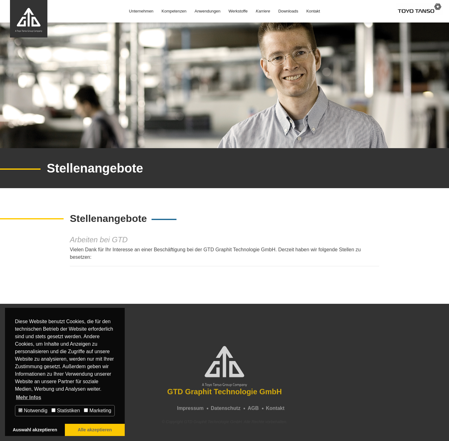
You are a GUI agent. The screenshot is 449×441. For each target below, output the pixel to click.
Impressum (190, 410)
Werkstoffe (238, 11)
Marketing (97, 410)
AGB (253, 410)
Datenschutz (225, 410)
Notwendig (32, 410)
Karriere (263, 11)
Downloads (288, 11)
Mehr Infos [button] (28, 397)
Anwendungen (207, 11)
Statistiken (65, 410)
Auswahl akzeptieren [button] (35, 429)
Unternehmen (141, 11)
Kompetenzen (174, 11)
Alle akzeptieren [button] (95, 429)
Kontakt (313, 11)
